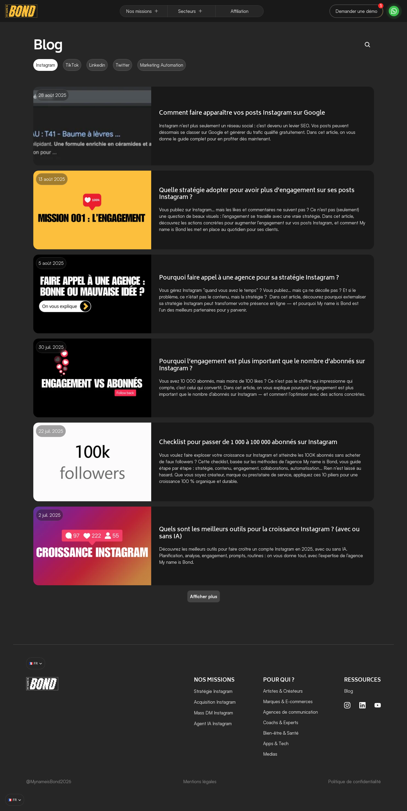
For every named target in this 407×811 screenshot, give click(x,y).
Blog (348, 691)
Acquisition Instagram (215, 702)
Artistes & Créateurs (283, 691)
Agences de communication (290, 712)
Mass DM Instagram (213, 712)
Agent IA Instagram (213, 723)
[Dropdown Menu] (143, 11)
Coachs (270, 722)
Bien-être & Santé (281, 733)
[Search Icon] (367, 44)
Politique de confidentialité (354, 781)
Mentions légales (199, 781)
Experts (290, 722)
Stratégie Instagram (213, 691)
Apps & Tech (276, 743)
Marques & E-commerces (288, 701)
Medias (270, 754)
